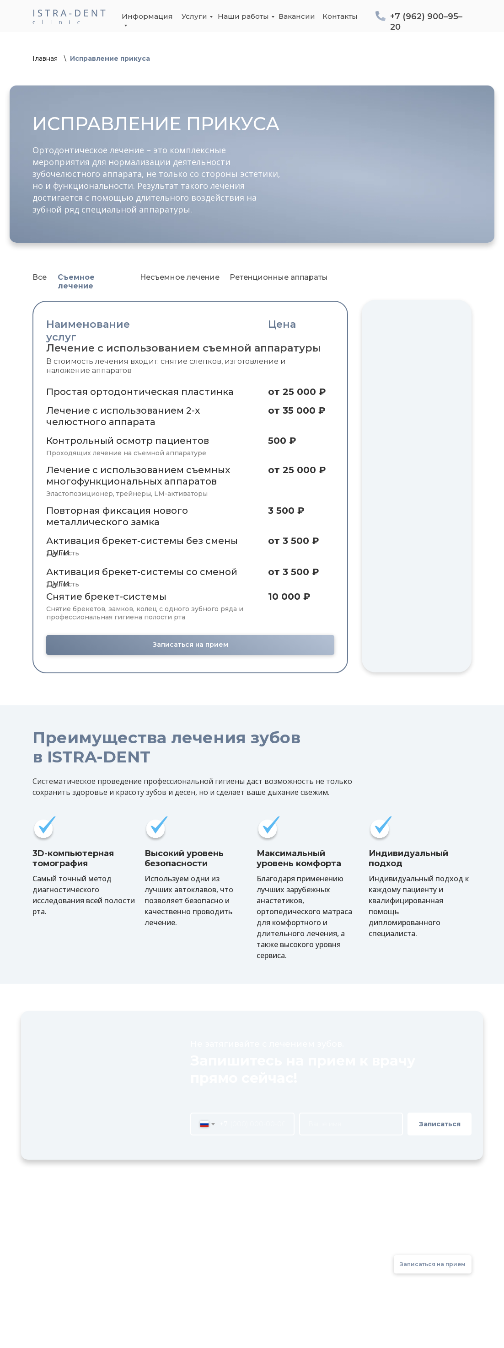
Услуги (194, 16)
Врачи (195, 1282)
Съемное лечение (76, 281)
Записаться (440, 1124)
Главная (45, 58)
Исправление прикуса (110, 58)
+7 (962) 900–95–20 (425, 1238)
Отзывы (303, 1252)
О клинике (203, 1237)
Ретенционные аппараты (279, 277)
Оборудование (212, 1267)
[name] (351, 1124)
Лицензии (203, 1252)
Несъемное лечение (180, 277)
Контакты (340, 16)
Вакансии (297, 16)
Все (39, 277)
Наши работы (243, 16)
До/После (307, 1237)
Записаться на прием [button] (190, 644)
